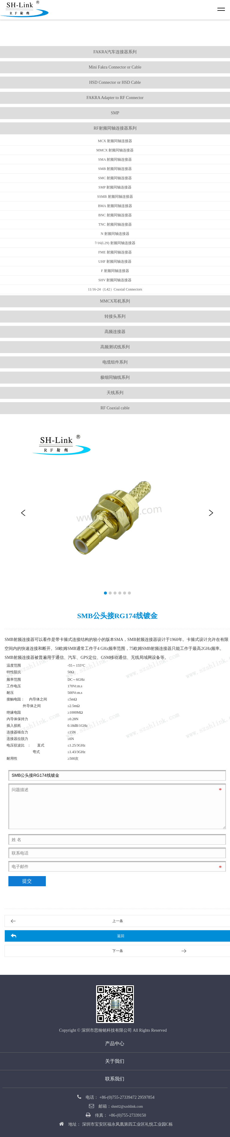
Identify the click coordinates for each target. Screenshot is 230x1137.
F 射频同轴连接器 (115, 271)
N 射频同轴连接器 (115, 234)
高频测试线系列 (115, 347)
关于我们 (114, 1061)
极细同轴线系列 (115, 377)
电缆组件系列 (115, 362)
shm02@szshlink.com (127, 1106)
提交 (27, 881)
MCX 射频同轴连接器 (115, 141)
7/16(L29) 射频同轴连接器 (115, 243)
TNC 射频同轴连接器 (115, 224)
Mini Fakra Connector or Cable (115, 67)
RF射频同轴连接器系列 (114, 128)
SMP (115, 113)
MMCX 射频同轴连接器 (115, 150)
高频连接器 (115, 331)
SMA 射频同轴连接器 (115, 159)
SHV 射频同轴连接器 (115, 280)
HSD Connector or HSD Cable (115, 82)
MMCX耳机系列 (115, 301)
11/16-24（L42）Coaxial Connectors (115, 289)
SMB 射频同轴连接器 (115, 169)
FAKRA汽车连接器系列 (115, 52)
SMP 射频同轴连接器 (115, 187)
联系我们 (114, 1078)
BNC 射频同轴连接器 (115, 215)
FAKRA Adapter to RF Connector (115, 97)
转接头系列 (115, 316)
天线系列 (115, 392)
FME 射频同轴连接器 (115, 252)
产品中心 (114, 1043)
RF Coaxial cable (114, 408)
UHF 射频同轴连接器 (114, 261)
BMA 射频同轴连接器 (115, 206)
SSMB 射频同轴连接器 (115, 196)
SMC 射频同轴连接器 (115, 178)
